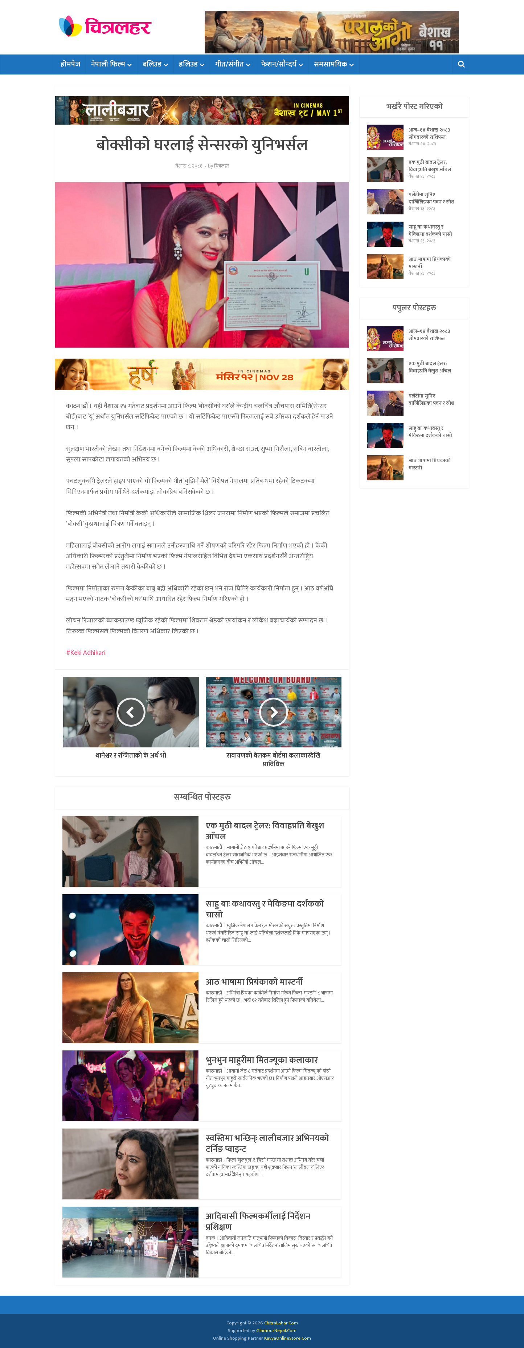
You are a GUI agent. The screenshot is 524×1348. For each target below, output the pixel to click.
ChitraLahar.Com (281, 1323)
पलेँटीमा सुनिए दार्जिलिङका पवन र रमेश (431, 198)
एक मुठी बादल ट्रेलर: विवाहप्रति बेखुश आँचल (265, 831)
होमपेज (70, 64)
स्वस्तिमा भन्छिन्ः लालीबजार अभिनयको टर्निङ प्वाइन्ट (267, 1144)
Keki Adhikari (88, 652)
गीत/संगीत (229, 64)
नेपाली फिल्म (108, 64)
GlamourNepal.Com (276, 1331)
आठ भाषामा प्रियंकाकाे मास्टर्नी (254, 982)
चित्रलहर (221, 166)
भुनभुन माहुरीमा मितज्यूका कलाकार (262, 1060)
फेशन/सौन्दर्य (278, 64)
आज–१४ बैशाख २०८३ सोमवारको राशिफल (429, 133)
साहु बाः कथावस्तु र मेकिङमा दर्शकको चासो (265, 909)
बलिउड (152, 64)
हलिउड (188, 64)
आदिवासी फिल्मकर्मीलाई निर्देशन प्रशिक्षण (258, 1222)
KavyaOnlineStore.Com (287, 1338)
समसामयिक (330, 64)
